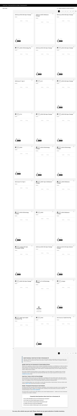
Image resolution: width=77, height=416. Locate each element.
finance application (36, 389)
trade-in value (28, 383)
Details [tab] (21, 20)
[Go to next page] (74, 11)
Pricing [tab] (27, 20)
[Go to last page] (76, 11)
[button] (17, 47)
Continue (38, 414)
